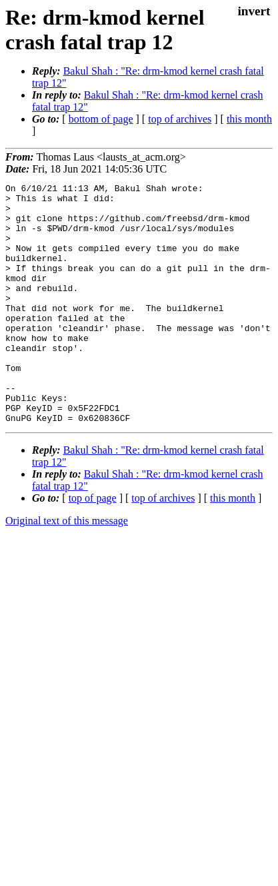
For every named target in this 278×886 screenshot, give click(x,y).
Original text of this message (66, 568)
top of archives (179, 119)
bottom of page (101, 119)
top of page (93, 546)
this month (249, 119)
